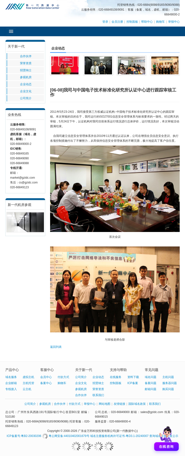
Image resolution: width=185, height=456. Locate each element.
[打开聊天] (166, 437)
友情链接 (119, 404)
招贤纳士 (26, 70)
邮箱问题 (150, 389)
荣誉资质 (26, 63)
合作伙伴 (26, 56)
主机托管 (28, 383)
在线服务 (115, 377)
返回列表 (56, 347)
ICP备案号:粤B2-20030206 (24, 436)
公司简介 (26, 98)
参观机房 (26, 77)
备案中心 (46, 383)
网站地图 (104, 404)
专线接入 (11, 389)
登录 (105, 21)
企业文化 (26, 91)
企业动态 (26, 84)
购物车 (160, 21)
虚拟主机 (28, 377)
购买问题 (168, 389)
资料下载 (133, 377)
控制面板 (132, 21)
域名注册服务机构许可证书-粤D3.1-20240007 (119, 436)
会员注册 (117, 21)
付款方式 (63, 377)
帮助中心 (147, 21)
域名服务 (11, 377)
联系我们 (98, 395)
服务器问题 (169, 383)
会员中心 (46, 377)
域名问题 (150, 377)
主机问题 (168, 377)
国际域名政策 (137, 404)
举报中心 (174, 21)
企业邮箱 (11, 383)
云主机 (27, 389)
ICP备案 (132, 383)
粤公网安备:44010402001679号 (65, 436)
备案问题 (150, 383)
